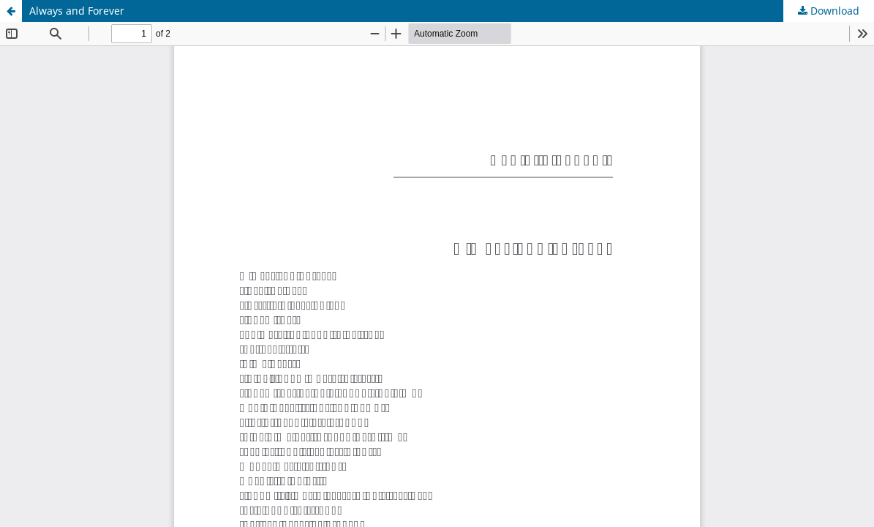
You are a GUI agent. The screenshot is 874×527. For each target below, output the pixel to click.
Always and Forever (76, 11)
